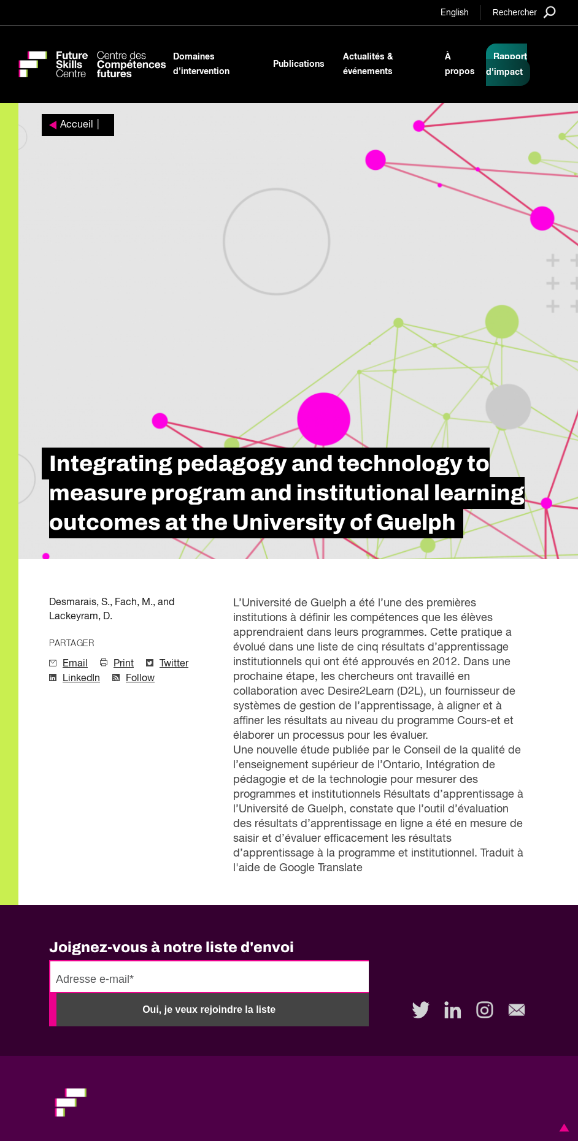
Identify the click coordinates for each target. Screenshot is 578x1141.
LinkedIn (81, 679)
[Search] (524, 12)
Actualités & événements (368, 64)
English (455, 13)
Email (75, 664)
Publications (299, 64)
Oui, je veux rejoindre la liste (209, 1009)
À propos (460, 64)
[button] (562, 1127)
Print (124, 664)
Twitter (174, 664)
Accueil (76, 125)
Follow (140, 679)
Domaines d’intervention (201, 64)
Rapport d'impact (506, 65)
